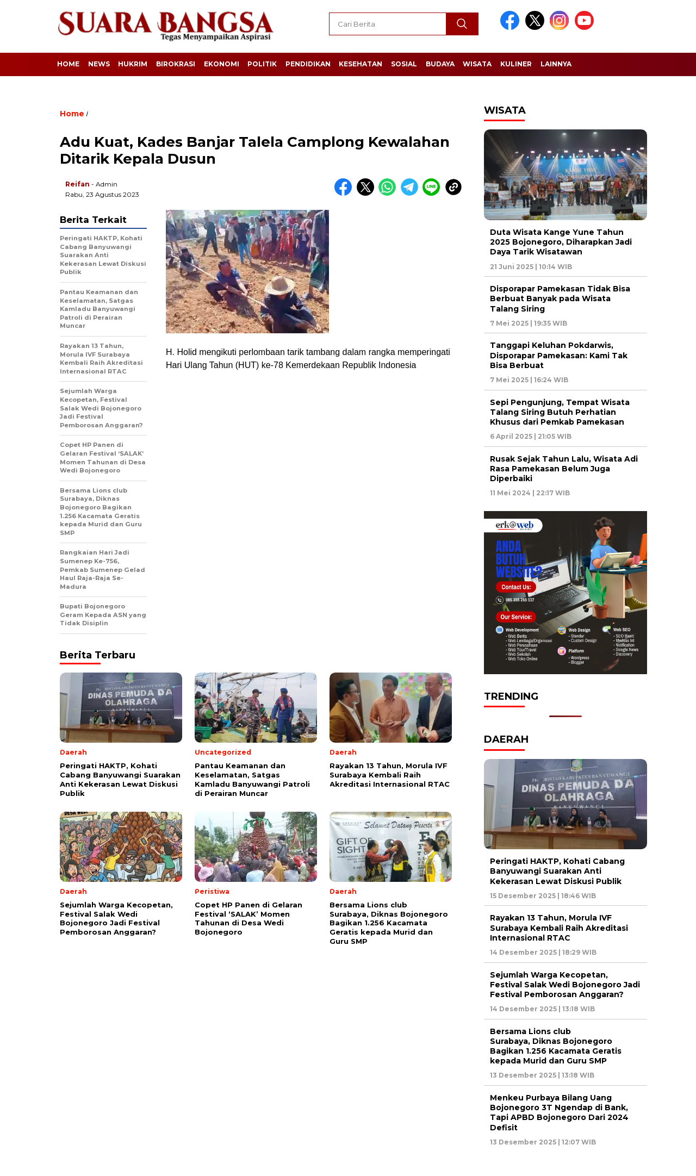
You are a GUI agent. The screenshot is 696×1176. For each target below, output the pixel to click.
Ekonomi (221, 64)
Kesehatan (360, 64)
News (99, 64)
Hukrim (132, 64)
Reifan (77, 184)
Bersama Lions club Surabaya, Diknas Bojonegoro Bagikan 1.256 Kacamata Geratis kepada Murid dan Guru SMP (556, 1046)
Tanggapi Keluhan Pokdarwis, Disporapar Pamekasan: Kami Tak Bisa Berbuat (558, 355)
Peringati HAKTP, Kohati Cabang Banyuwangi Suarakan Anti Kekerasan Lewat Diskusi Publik (557, 871)
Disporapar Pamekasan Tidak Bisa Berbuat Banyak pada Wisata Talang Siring (560, 298)
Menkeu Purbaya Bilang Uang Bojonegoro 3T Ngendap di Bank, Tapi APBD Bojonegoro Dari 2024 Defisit (559, 1113)
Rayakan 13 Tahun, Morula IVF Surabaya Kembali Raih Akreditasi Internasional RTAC (559, 927)
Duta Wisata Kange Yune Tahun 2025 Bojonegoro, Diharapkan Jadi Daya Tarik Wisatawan (561, 242)
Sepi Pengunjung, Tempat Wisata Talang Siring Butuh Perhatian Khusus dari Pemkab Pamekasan (560, 412)
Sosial (404, 64)
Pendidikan (308, 64)
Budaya (440, 64)
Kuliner (516, 64)
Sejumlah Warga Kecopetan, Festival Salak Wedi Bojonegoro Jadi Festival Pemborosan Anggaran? (565, 984)
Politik (262, 64)
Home (68, 64)
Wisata (477, 64)
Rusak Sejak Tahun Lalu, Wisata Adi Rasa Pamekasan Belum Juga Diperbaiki (564, 468)
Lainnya (555, 64)
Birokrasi (175, 64)
